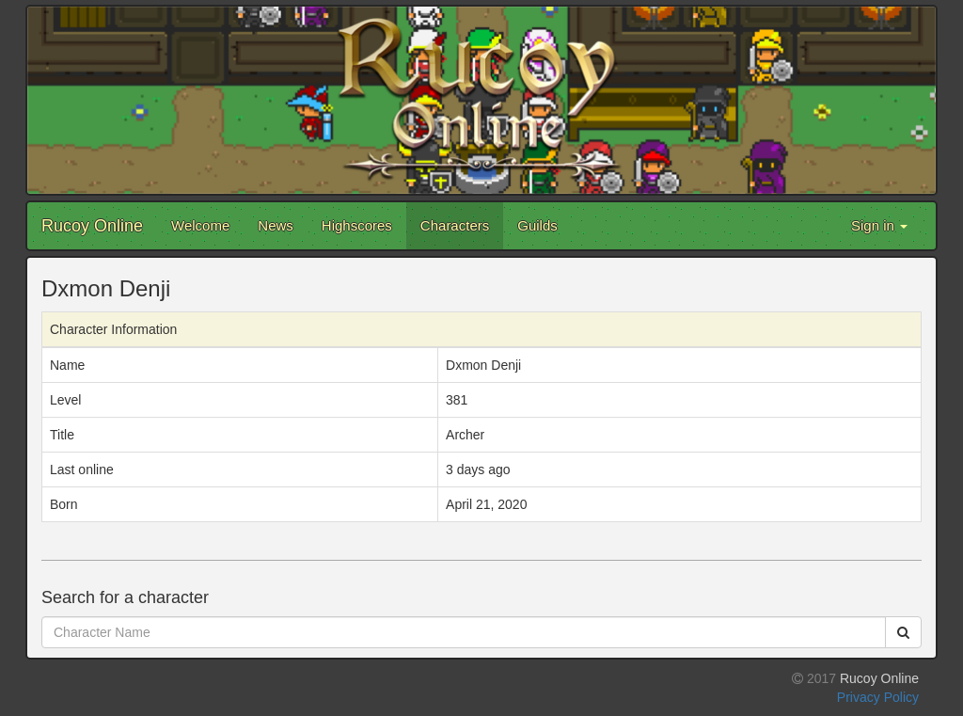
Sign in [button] (879, 225)
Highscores (357, 225)
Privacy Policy (878, 697)
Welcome (200, 225)
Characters (454, 225)
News (275, 225)
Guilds (537, 225)
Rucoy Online (92, 225)
